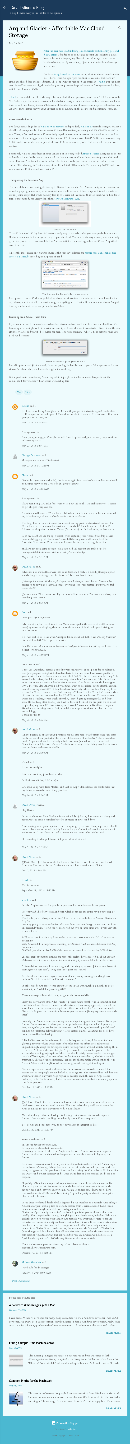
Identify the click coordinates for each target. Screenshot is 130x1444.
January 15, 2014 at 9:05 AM (36, 1272)
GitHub (101, 81)
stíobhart (26, 900)
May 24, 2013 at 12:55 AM (35, 488)
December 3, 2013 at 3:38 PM (37, 1252)
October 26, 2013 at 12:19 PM (37, 1087)
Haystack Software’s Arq (66, 198)
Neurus (26, 475)
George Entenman (31, 455)
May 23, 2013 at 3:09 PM (35, 422)
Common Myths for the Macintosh (30, 1380)
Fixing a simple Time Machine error (31, 1343)
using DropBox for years (67, 74)
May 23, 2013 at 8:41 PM (35, 445)
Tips (27, 392)
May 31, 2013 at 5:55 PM (35, 847)
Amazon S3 (87, 126)
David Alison (28, 566)
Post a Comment (21, 1280)
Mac (19, 392)
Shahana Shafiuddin (32, 1262)
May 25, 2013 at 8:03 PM (35, 720)
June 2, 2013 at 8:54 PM (34, 870)
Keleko (25, 405)
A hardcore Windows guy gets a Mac (32, 1305)
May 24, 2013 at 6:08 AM (35, 602)
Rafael (25, 880)
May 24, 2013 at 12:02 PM (35, 655)
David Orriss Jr (30, 804)
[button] (119, 27)
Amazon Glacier (90, 153)
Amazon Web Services (52, 126)
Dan (24, 612)
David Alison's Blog (27, 7)
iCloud (12, 97)
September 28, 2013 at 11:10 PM (38, 890)
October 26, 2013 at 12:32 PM (37, 1130)
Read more (113, 1333)
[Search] (125, 9)
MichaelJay (72, 1429)
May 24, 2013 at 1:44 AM (35, 557)
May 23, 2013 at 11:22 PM (35, 465)
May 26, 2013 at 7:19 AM (35, 752)
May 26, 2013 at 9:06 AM (35, 795)
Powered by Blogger (65, 1423)
